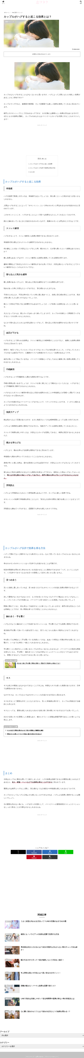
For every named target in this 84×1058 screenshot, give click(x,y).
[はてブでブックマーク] (35, 852)
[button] (74, 852)
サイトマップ (30, 1052)
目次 (39, 159)
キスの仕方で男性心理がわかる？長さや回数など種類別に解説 (25, 731)
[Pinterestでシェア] (61, 852)
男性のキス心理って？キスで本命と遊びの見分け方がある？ (24, 734)
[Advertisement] (42, 140)
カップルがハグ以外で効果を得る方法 (42, 168)
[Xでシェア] (10, 852)
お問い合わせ (39, 1052)
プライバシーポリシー (51, 1052)
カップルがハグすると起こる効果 (41, 164)
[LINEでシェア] (48, 852)
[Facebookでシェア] (23, 852)
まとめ (32, 172)
